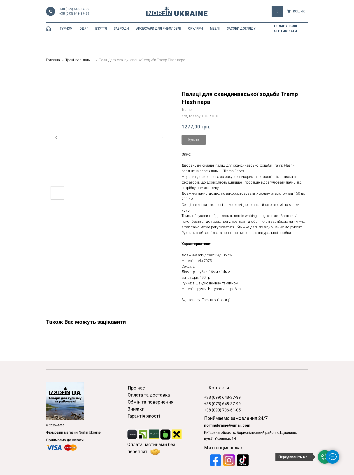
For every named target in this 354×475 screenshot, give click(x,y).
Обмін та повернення (150, 402)
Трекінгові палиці (79, 60)
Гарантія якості (144, 416)
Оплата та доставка (149, 395)
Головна (53, 60)
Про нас (136, 388)
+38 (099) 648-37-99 (74, 9)
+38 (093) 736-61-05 (222, 410)
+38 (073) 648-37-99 (74, 13)
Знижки (136, 409)
